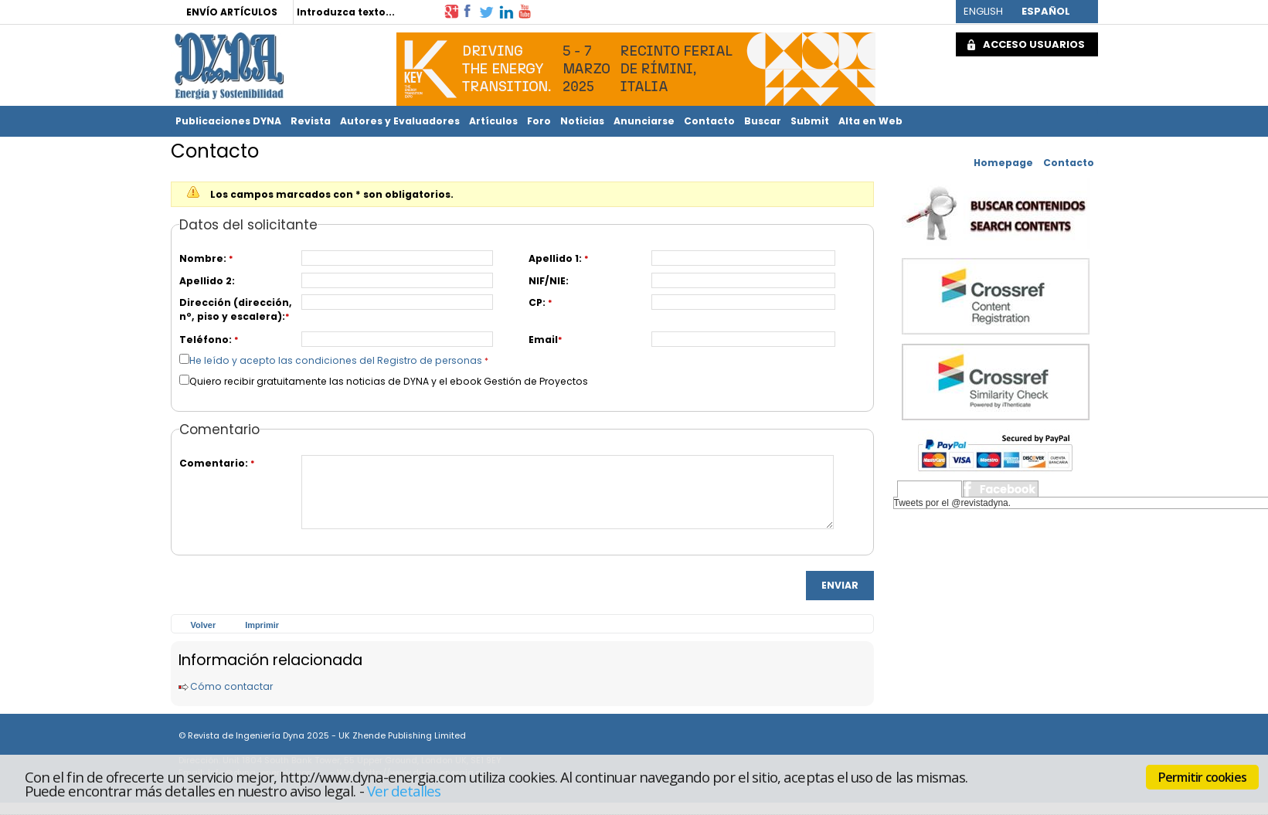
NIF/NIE (547, 280)
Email (543, 339)
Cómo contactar (231, 686)
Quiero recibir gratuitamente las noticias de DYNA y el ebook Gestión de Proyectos (388, 381)
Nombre (201, 258)
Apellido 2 (205, 280)
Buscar (762, 120)
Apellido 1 (554, 258)
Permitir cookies (1202, 777)
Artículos (493, 120)
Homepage (1003, 162)
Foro (539, 120)
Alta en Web (870, 120)
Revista (311, 120)
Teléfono (204, 339)
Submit (809, 120)
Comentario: (213, 463)
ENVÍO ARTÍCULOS (231, 12)
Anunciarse (644, 120)
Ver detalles (404, 790)
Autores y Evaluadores (400, 120)
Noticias (582, 120)
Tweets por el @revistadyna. (952, 502)
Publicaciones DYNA (228, 120)
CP (535, 302)
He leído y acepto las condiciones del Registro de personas (335, 360)
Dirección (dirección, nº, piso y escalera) (235, 309)
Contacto (709, 120)
